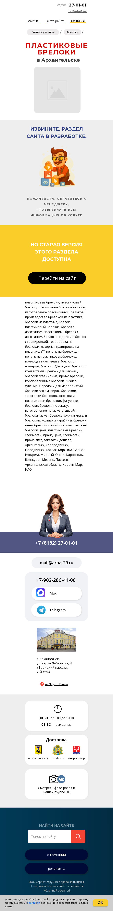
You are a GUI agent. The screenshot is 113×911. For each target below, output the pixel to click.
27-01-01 (77, 5)
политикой (33, 903)
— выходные (56, 724)
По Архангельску (38, 758)
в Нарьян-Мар (76, 758)
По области (57, 758)
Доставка (56, 739)
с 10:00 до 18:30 (57, 718)
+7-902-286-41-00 (56, 580)
